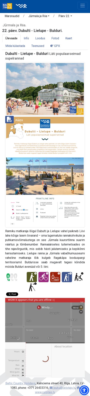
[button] (39, 17)
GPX (55, 46)
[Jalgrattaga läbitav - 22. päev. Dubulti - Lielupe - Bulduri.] (43, 277)
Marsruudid (12, 16)
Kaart (68, 38)
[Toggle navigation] (82, 5)
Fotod (55, 38)
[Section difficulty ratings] (12, 277)
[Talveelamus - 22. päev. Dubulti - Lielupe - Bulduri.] (67, 277)
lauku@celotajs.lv (62, 388)
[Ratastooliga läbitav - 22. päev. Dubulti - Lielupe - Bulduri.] (78, 277)
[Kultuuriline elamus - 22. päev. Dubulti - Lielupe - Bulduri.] (55, 277)
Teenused (37, 46)
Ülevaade (11, 38)
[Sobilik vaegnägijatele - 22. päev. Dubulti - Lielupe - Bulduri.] (32, 287)
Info (26, 38)
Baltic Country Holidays (20, 383)
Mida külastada (15, 46)
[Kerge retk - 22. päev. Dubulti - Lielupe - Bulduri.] (32, 277)
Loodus (40, 38)
